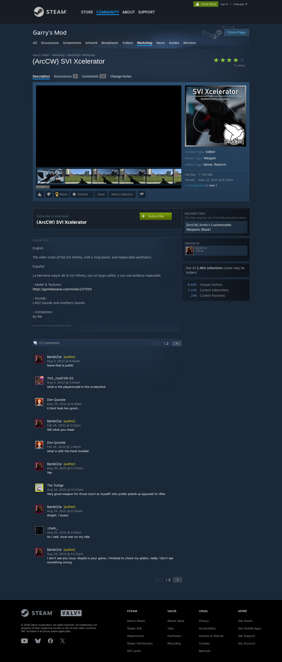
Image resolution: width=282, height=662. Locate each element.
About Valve (175, 621)
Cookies (204, 643)
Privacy (204, 621)
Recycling (174, 643)
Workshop (58, 55)
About (128, 12)
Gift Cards (134, 651)
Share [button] (101, 194)
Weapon (210, 158)
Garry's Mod (40, 55)
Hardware (174, 636)
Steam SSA (134, 628)
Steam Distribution (140, 643)
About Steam (136, 621)
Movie (207, 164)
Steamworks (135, 636)
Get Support (246, 636)
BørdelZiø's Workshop (81, 55)
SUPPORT (146, 12)
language (239, 4)
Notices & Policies (211, 636)
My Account (246, 643)
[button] (78, 176)
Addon (210, 152)
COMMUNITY (107, 12)
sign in (224, 4)
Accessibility (207, 628)
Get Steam (245, 621)
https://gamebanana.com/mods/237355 (62, 289)
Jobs (170, 628)
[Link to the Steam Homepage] (54, 16)
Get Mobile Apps (249, 628)
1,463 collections (210, 268)
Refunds (204, 651)
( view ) (212, 185)
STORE (87, 12)
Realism (220, 164)
